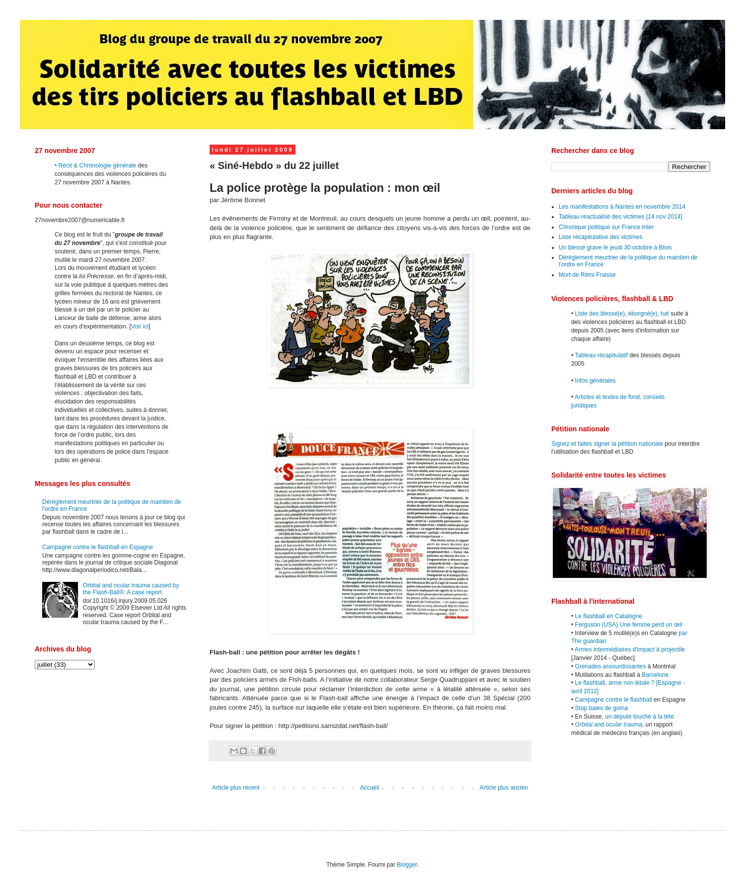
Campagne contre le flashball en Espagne (97, 547)
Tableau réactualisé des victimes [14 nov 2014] (620, 216)
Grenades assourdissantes (610, 666)
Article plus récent (235, 787)
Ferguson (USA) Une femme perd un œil (628, 624)
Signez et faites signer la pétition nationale (607, 443)
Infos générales (595, 380)
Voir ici (140, 326)
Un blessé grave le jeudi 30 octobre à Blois (615, 247)
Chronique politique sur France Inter (606, 227)
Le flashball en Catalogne (608, 616)
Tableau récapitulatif (601, 355)
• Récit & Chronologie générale (95, 165)
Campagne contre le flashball (613, 699)
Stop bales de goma (601, 708)
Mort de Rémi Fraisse (587, 274)
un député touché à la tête (639, 716)
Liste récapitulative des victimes (601, 237)
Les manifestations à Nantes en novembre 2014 (622, 206)
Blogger (407, 864)
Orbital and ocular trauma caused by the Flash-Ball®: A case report (131, 589)
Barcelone (655, 674)
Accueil (369, 787)
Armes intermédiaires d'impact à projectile (630, 649)
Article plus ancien (504, 787)
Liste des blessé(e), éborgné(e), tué (622, 313)
